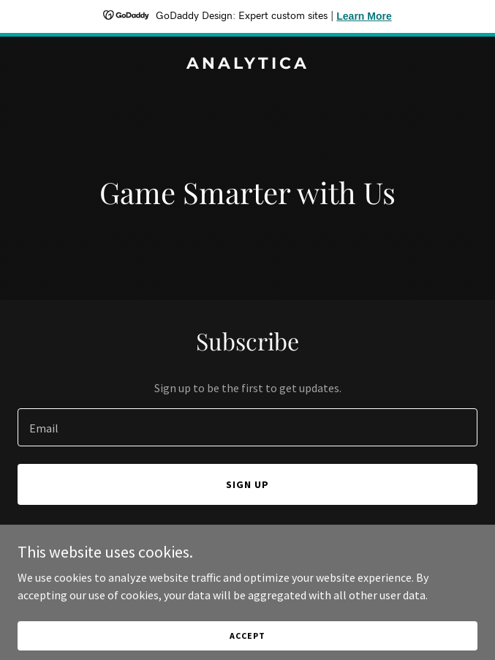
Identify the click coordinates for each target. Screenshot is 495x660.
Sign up (247, 484)
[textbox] (247, 427)
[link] (247, 64)
